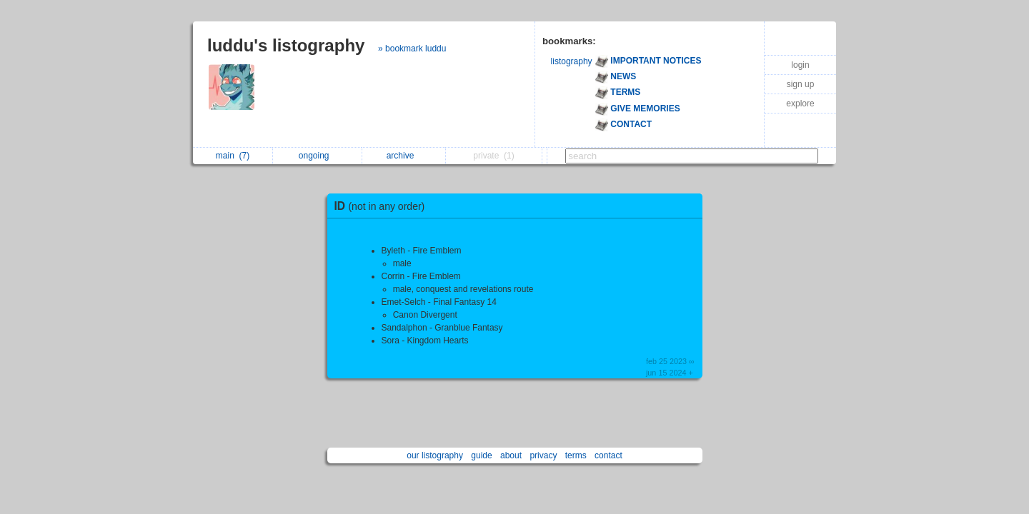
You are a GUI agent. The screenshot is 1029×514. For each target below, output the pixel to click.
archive (404, 156)
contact (608, 455)
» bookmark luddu (412, 49)
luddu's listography (285, 45)
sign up (801, 84)
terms (576, 455)
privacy (543, 455)
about (511, 455)
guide (481, 455)
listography (571, 61)
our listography (435, 455)
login (800, 65)
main (232, 156)
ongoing (318, 156)
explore (800, 104)
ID (383, 206)
